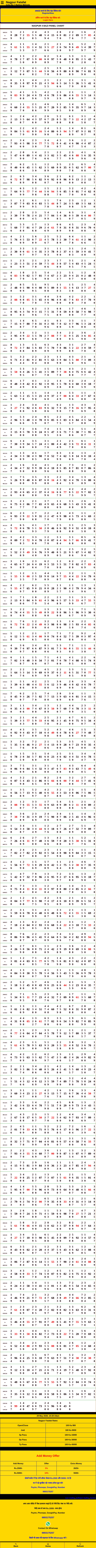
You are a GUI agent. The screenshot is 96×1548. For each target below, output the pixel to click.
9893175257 (48, 1492)
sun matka (90, 1498)
